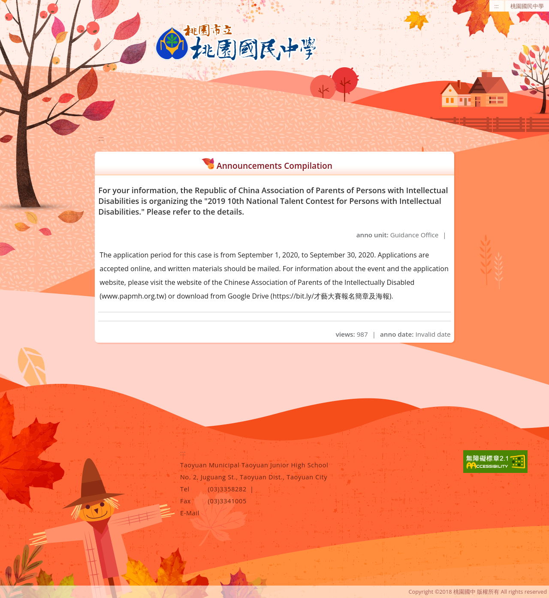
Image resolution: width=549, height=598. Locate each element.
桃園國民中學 (527, 6)
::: (497, 6)
